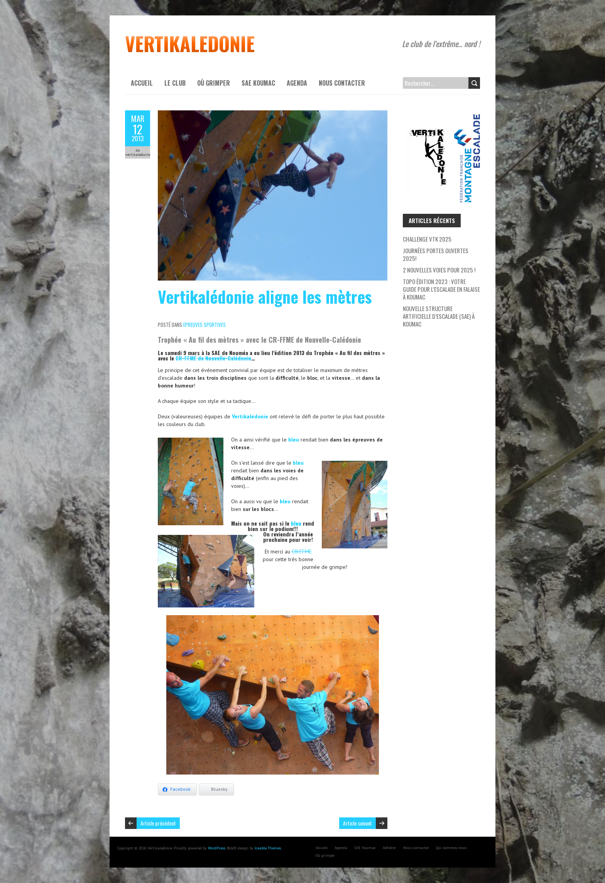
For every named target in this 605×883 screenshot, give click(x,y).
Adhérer (389, 847)
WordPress (216, 848)
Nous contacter (342, 83)
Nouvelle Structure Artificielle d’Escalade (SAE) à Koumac (439, 316)
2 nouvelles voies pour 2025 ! (439, 270)
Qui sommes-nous (451, 847)
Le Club (175, 83)
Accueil (142, 83)
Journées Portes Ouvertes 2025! (435, 254)
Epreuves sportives (204, 324)
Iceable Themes (268, 848)
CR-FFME (302, 551)
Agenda (297, 83)
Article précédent (158, 823)
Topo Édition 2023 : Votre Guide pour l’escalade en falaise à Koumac (441, 289)
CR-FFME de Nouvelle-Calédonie (213, 358)
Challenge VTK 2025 (427, 239)
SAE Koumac (258, 83)
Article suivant (357, 823)
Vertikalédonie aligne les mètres (265, 296)
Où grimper (213, 83)
